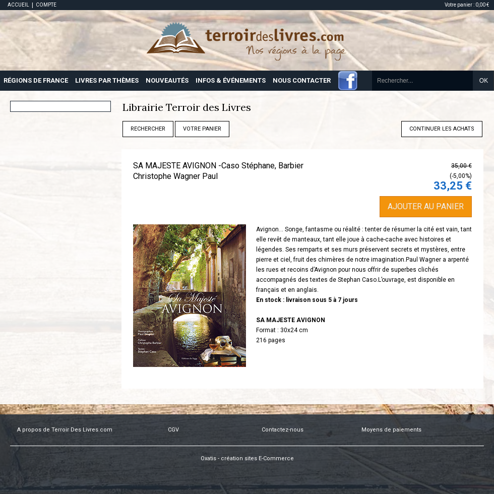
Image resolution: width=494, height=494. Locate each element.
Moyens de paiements (391, 429)
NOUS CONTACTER (302, 80)
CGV (173, 429)
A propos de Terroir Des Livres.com (64, 429)
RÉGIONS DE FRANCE (36, 80)
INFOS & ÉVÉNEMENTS (231, 80)
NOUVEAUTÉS (167, 80)
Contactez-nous (282, 429)
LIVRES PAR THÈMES (107, 80)
